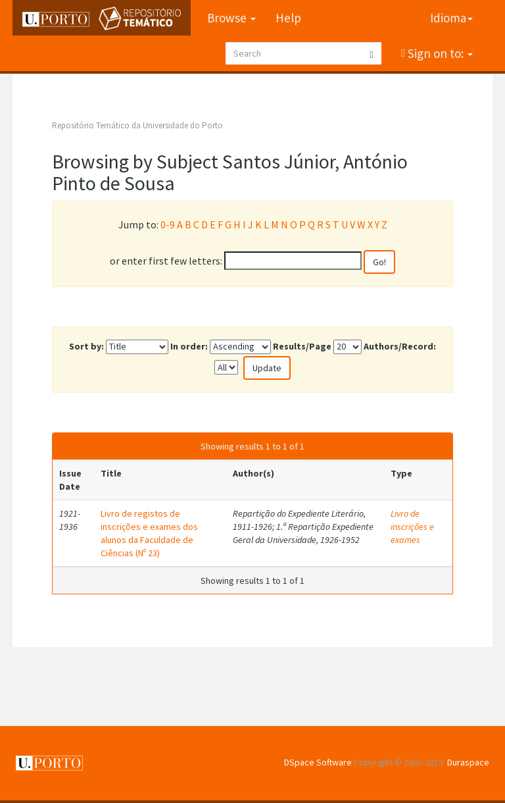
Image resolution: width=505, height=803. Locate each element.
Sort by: (86, 346)
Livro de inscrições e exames (412, 526)
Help (288, 18)
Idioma (451, 18)
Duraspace (468, 762)
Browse (231, 18)
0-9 (167, 224)
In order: (189, 346)
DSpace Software (318, 762)
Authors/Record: (400, 346)
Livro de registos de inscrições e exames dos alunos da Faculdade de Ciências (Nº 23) (149, 533)
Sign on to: (439, 53)
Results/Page (302, 346)
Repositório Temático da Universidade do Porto (137, 125)
